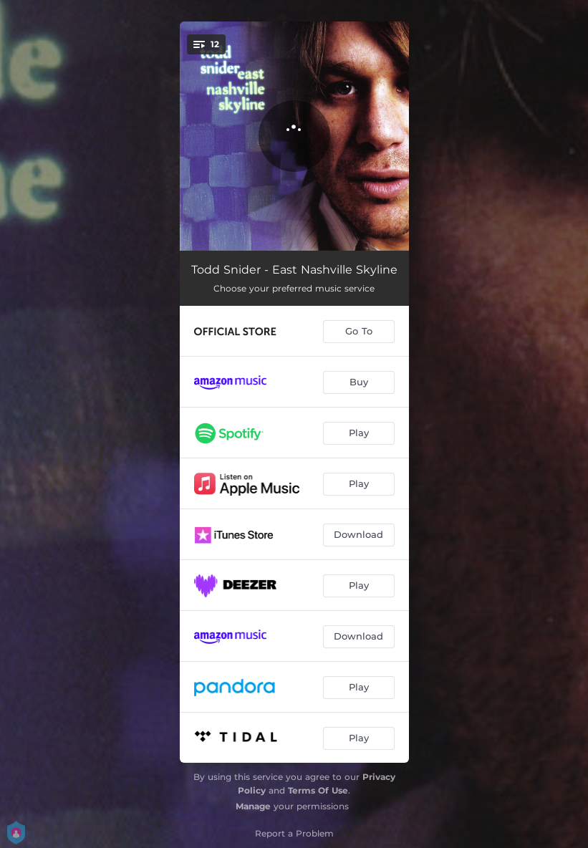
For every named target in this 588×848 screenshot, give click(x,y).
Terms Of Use (318, 790)
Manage (253, 806)
